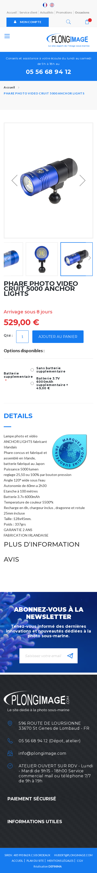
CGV (80, 860)
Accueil (12, 12)
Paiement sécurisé (31, 799)
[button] (14, 180)
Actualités (46, 12)
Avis (11, 560)
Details (18, 416)
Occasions (82, 12)
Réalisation (48, 866)
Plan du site (35, 860)
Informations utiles (34, 821)
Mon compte (27, 22)
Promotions (64, 12)
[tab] (48, 420)
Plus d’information (42, 545)
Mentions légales (60, 860)
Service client (28, 12)
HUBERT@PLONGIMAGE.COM (73, 855)
